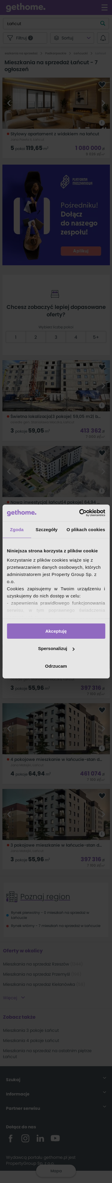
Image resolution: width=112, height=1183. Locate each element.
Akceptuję (56, 630)
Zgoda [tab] (17, 529)
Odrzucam (56, 666)
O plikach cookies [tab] (86, 529)
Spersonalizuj (56, 648)
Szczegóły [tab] (46, 529)
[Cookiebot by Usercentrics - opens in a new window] (79, 513)
